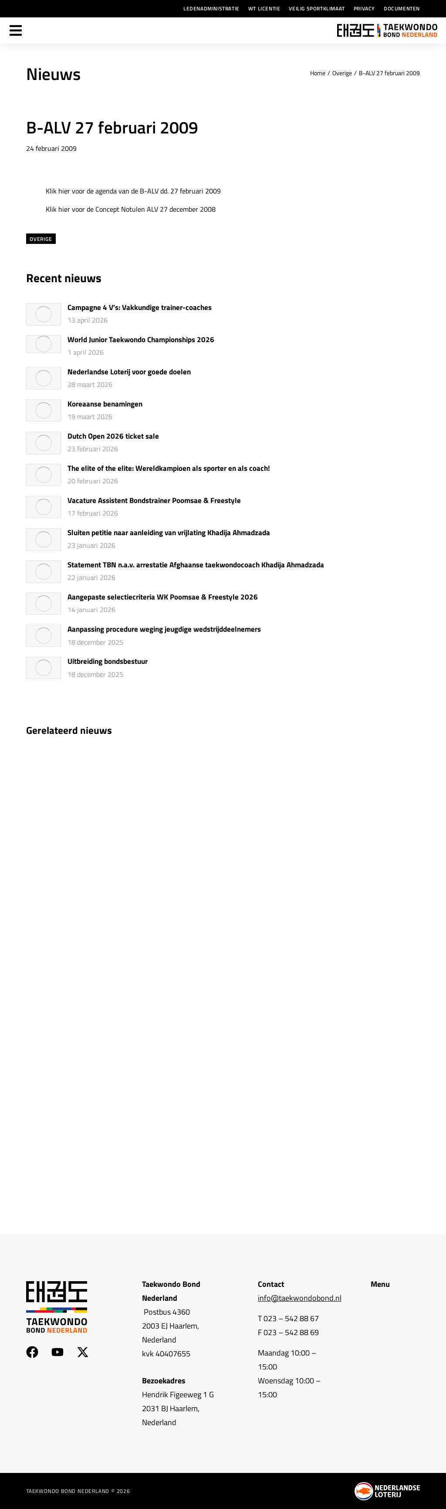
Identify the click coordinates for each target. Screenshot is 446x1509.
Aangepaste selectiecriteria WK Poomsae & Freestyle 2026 (163, 597)
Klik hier (58, 191)
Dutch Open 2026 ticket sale (113, 436)
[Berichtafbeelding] (44, 314)
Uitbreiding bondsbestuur (108, 661)
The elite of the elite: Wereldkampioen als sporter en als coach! (169, 468)
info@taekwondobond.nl (299, 1298)
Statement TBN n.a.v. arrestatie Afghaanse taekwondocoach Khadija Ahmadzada (196, 565)
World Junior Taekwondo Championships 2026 (141, 340)
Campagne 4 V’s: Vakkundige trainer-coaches (140, 308)
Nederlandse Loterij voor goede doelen (129, 372)
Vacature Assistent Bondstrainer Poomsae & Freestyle (154, 501)
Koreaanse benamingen (105, 404)
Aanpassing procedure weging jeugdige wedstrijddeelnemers (164, 629)
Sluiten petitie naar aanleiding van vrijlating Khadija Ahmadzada (169, 533)
